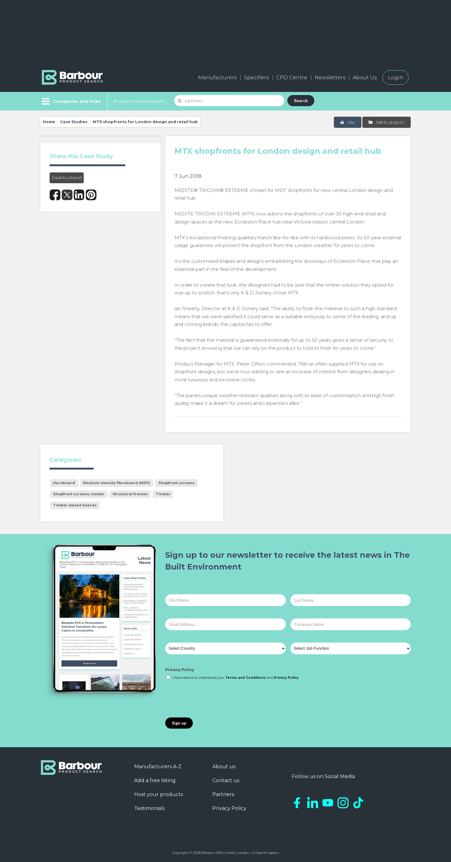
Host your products (158, 794)
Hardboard (64, 483)
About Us (365, 77)
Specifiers (256, 77)
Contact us (225, 780)
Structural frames (130, 494)
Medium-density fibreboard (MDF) (116, 483)
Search (301, 100)
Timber (163, 494)
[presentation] (212, 699)
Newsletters (330, 77)
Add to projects (386, 122)
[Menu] (71, 101)
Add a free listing (155, 780)
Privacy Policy (179, 669)
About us (223, 766)
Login (395, 77)
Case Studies (73, 121)
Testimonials (149, 808)
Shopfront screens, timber (78, 494)
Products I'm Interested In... (141, 101)
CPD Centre (291, 77)
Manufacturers (217, 77)
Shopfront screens (176, 483)
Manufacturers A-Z (158, 766)
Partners (223, 794)
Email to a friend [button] (67, 177)
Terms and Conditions (245, 678)
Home (49, 121)
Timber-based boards (75, 505)
